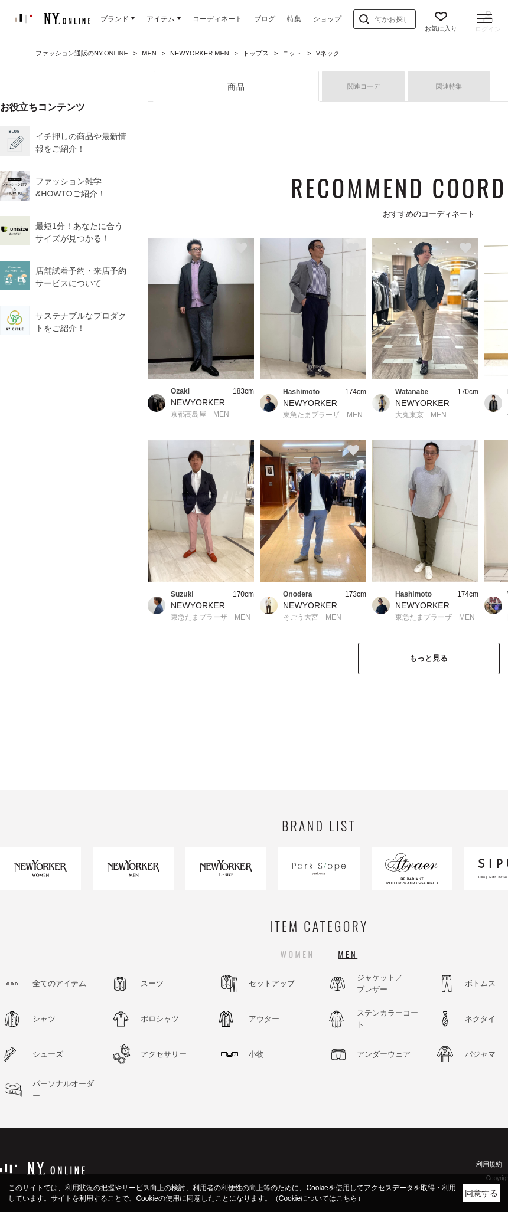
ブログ (264, 19)
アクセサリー (164, 1054)
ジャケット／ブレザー (380, 983)
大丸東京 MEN (421, 415)
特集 (294, 19)
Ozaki (180, 391)
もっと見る (428, 658)
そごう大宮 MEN (312, 617)
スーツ (152, 983)
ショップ (327, 19)
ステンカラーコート (387, 1018)
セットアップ (272, 983)
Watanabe (411, 392)
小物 (256, 1054)
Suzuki (182, 594)
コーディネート (217, 19)
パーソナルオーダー (63, 1089)
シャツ (44, 1018)
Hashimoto (301, 392)
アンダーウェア (384, 1054)
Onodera (297, 594)
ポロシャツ (160, 1018)
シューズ (47, 1054)
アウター (264, 1018)
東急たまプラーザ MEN (323, 415)
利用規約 (489, 1164)
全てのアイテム (59, 983)
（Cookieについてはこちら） (318, 1198)
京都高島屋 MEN (200, 414)
